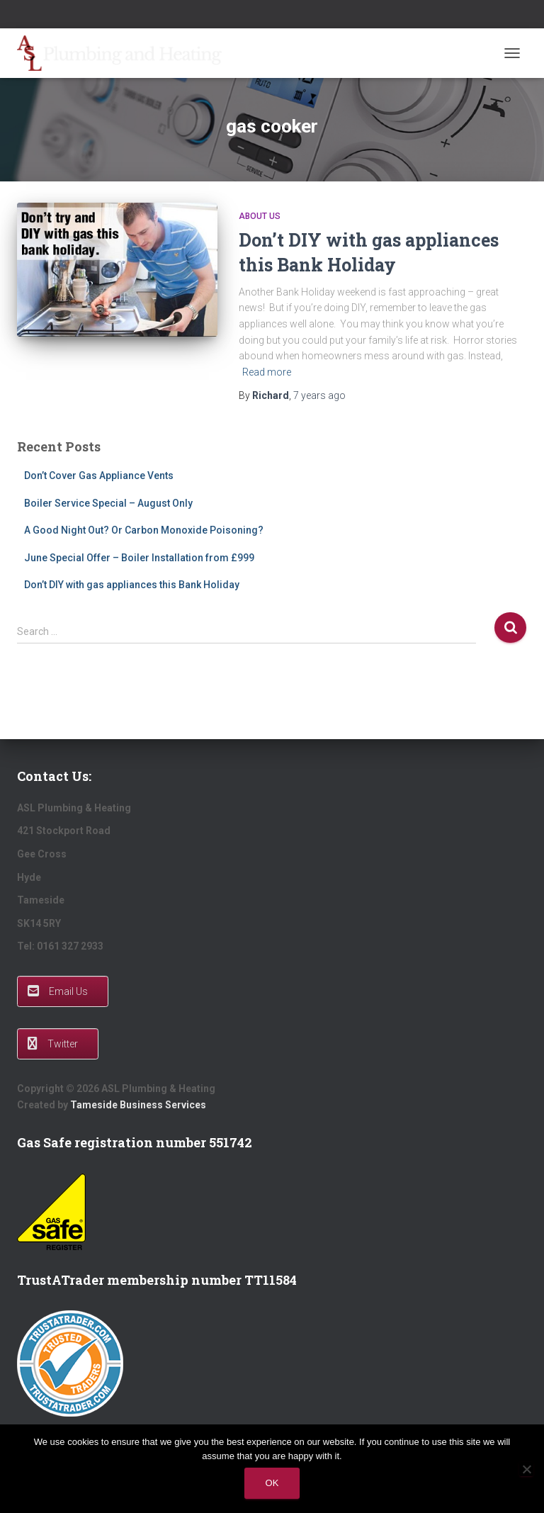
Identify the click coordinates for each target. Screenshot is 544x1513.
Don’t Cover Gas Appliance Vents (99, 475)
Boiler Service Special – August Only (108, 503)
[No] (526, 1469)
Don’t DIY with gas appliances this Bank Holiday (131, 584)
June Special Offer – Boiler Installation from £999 (139, 557)
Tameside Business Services (138, 1104)
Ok (272, 1483)
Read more (266, 372)
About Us (259, 216)
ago (319, 395)
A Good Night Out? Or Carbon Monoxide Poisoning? (144, 530)
